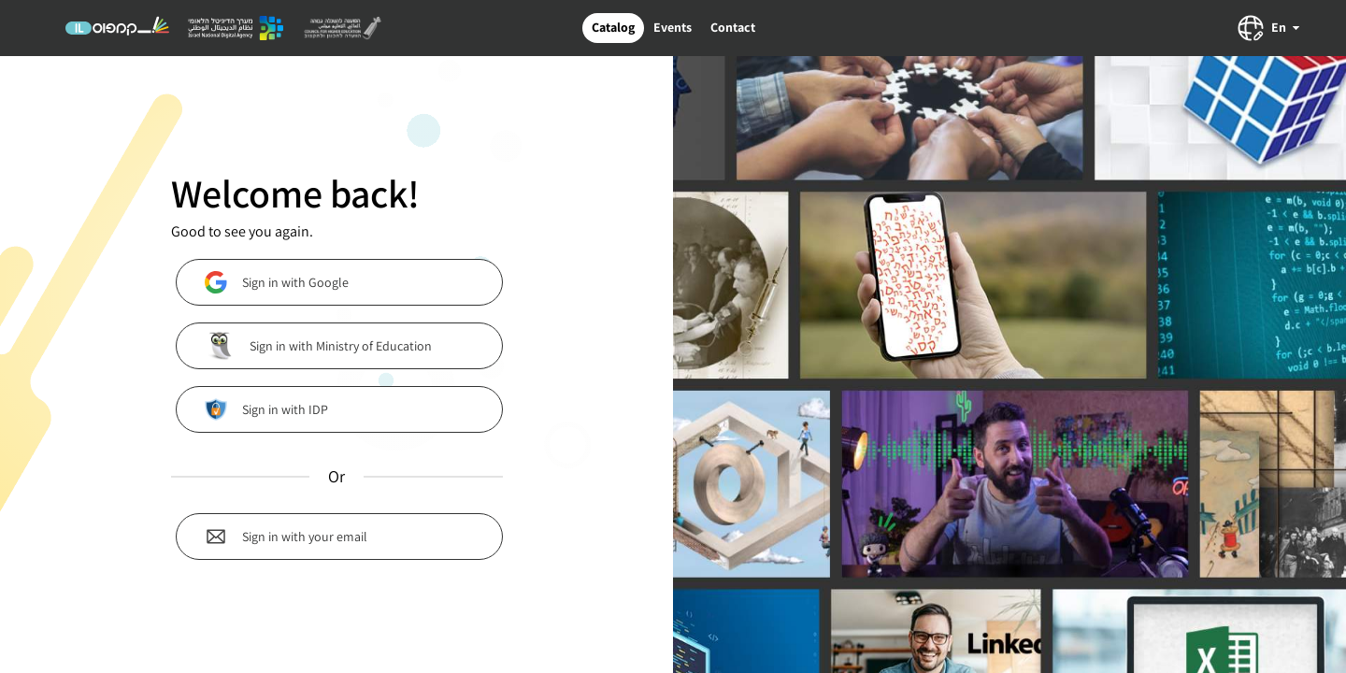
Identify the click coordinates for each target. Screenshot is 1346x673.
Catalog (613, 27)
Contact (732, 27)
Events (672, 27)
